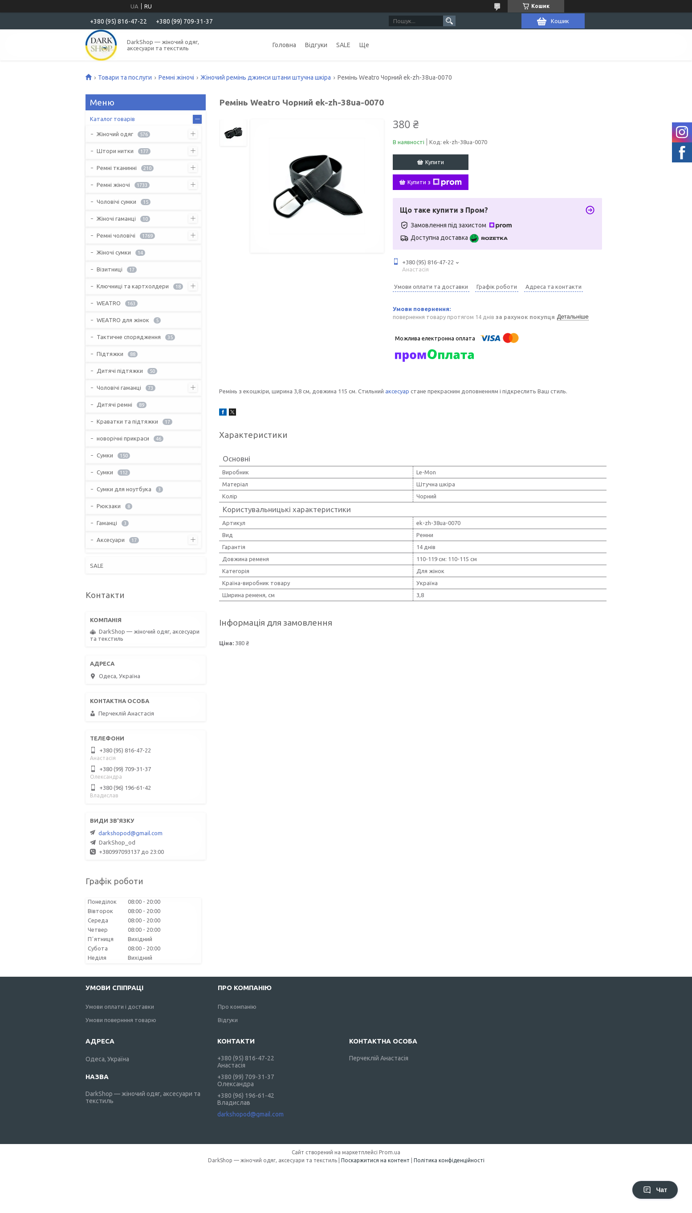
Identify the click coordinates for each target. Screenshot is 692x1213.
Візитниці (109, 269)
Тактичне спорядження (129, 337)
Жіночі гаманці (116, 218)
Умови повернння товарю (120, 1020)
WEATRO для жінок (123, 320)
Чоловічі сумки (116, 201)
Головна (284, 45)
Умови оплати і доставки (119, 1006)
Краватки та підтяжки (127, 421)
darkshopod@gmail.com (130, 833)
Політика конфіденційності (449, 1160)
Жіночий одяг (115, 134)
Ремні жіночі (176, 77)
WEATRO (109, 303)
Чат (655, 1190)
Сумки (105, 455)
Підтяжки (110, 354)
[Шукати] (449, 21)
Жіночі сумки (114, 252)
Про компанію (237, 1006)
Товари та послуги (125, 77)
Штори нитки (115, 151)
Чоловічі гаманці (119, 387)
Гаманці (107, 523)
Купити (434, 162)
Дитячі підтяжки (120, 371)
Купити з (434, 182)
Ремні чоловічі (116, 235)
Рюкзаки (109, 506)
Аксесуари (111, 540)
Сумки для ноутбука (124, 489)
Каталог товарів (112, 119)
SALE (343, 45)
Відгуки (316, 45)
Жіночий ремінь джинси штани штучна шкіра (265, 77)
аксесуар (397, 391)
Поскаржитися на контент (375, 1160)
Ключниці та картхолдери (133, 286)
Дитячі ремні (114, 404)
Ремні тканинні (117, 168)
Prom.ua (389, 1152)
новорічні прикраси (123, 438)
